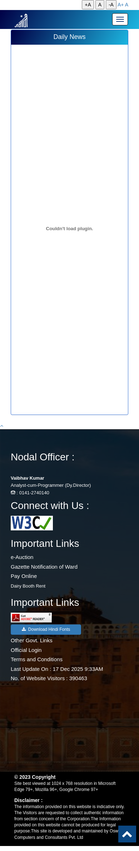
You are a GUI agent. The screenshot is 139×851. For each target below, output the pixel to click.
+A (88, 5)
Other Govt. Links (32, 640)
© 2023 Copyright (34, 777)
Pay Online (24, 576)
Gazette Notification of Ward (44, 567)
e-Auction (22, 557)
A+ (121, 5)
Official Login (26, 650)
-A (111, 5)
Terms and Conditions (37, 659)
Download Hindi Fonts (46, 629)
